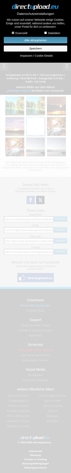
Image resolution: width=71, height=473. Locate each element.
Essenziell (21, 33)
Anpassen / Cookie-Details (36, 55)
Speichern (35, 48)
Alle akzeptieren (35, 40)
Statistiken (54, 33)
